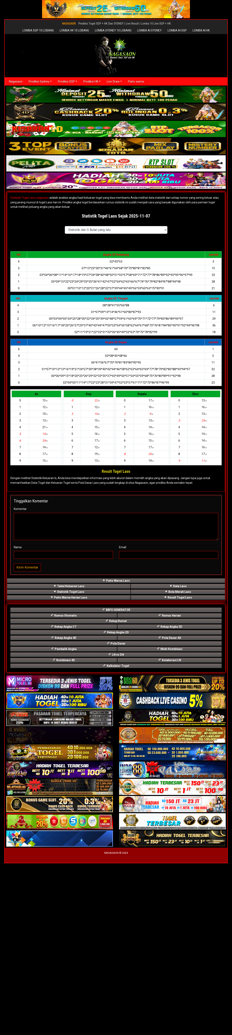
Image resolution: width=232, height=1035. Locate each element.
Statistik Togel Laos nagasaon (29, 197)
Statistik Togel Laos (68, 763)
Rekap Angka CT (64, 798)
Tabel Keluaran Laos (69, 758)
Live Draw (114, 81)
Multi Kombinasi (169, 820)
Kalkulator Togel (116, 837)
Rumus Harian (169, 787)
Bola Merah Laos (178, 763)
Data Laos (178, 758)
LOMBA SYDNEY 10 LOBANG (113, 30)
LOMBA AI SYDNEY (149, 30)
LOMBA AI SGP (177, 30)
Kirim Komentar (27, 739)
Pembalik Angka (64, 820)
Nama (18, 719)
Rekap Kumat (116, 793)
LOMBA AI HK (201, 30)
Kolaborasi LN (169, 832)
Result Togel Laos (178, 769)
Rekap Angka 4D (63, 809)
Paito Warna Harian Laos (68, 769)
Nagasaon (16, 81)
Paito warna (138, 81)
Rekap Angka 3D (169, 798)
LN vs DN (116, 826)
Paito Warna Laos (116, 752)
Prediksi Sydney (39, 81)
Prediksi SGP (67, 81)
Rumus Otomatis (63, 787)
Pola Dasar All (169, 809)
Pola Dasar (116, 815)
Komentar (20, 680)
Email (122, 719)
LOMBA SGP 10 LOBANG (38, 30)
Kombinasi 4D (63, 832)
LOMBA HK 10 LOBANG (74, 30)
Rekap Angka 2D (116, 804)
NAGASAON (69, 23)
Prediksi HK (92, 81)
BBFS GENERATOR (116, 781)
